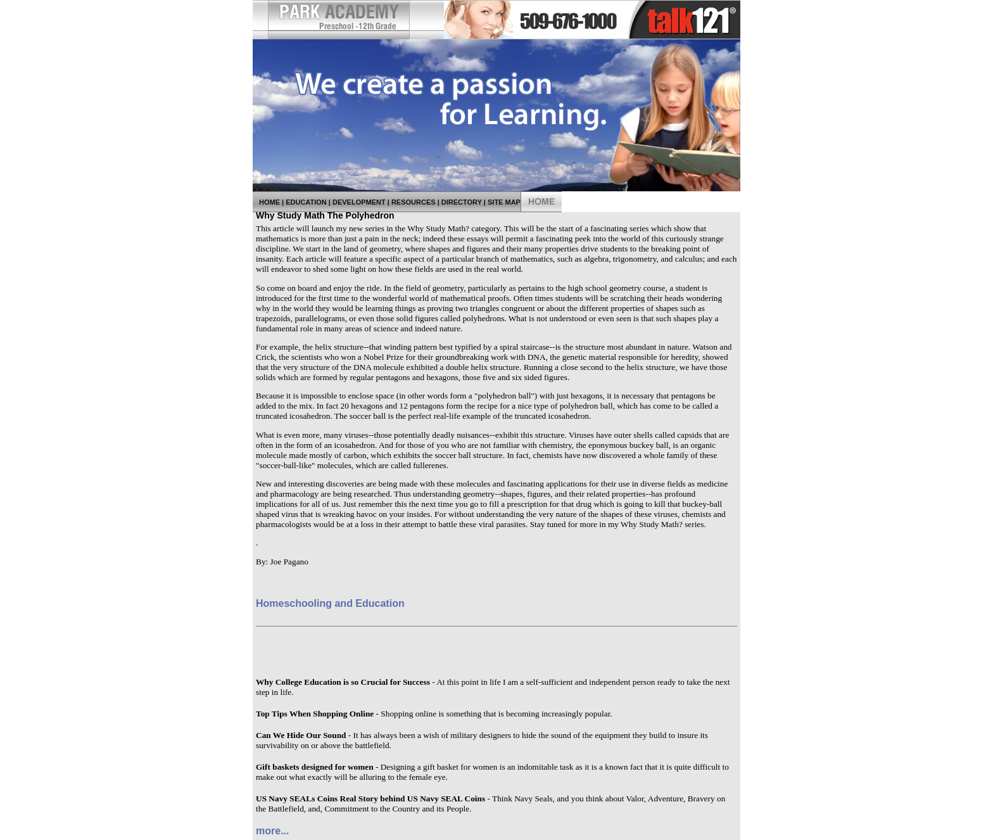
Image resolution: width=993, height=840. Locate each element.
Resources (413, 202)
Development (359, 202)
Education (306, 202)
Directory (461, 202)
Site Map (504, 202)
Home (269, 202)
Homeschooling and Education (330, 603)
